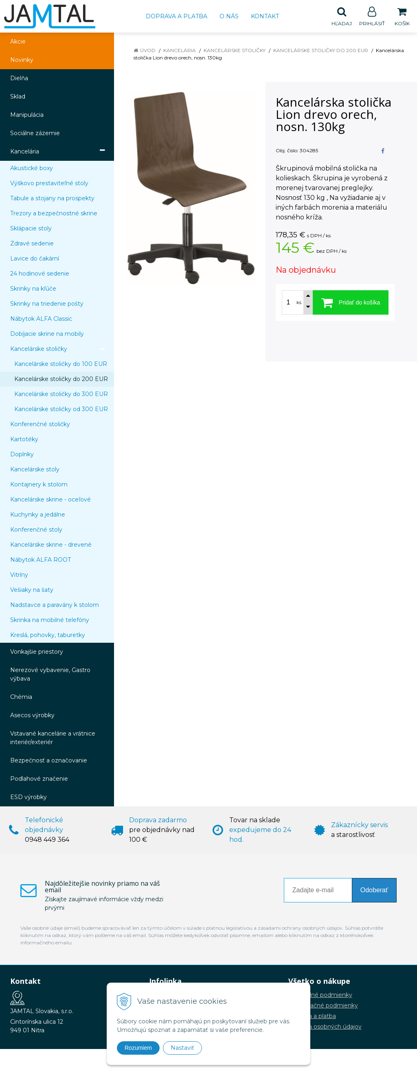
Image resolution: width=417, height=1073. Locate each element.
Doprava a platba (176, 16)
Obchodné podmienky (320, 995)
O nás (229, 16)
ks (298, 303)
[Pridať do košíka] (350, 303)
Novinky (21, 60)
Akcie (18, 42)
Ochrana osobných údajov (325, 1027)
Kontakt (265, 16)
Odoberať (374, 890)
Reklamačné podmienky (323, 1005)
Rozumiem (138, 1048)
